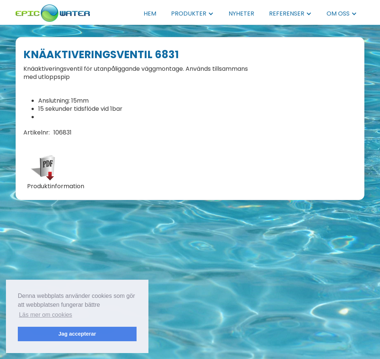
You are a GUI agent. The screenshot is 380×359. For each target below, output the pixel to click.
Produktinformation (55, 186)
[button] (192, 14)
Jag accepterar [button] (77, 334)
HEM (150, 13)
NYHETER (241, 13)
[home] (53, 11)
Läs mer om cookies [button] (45, 315)
